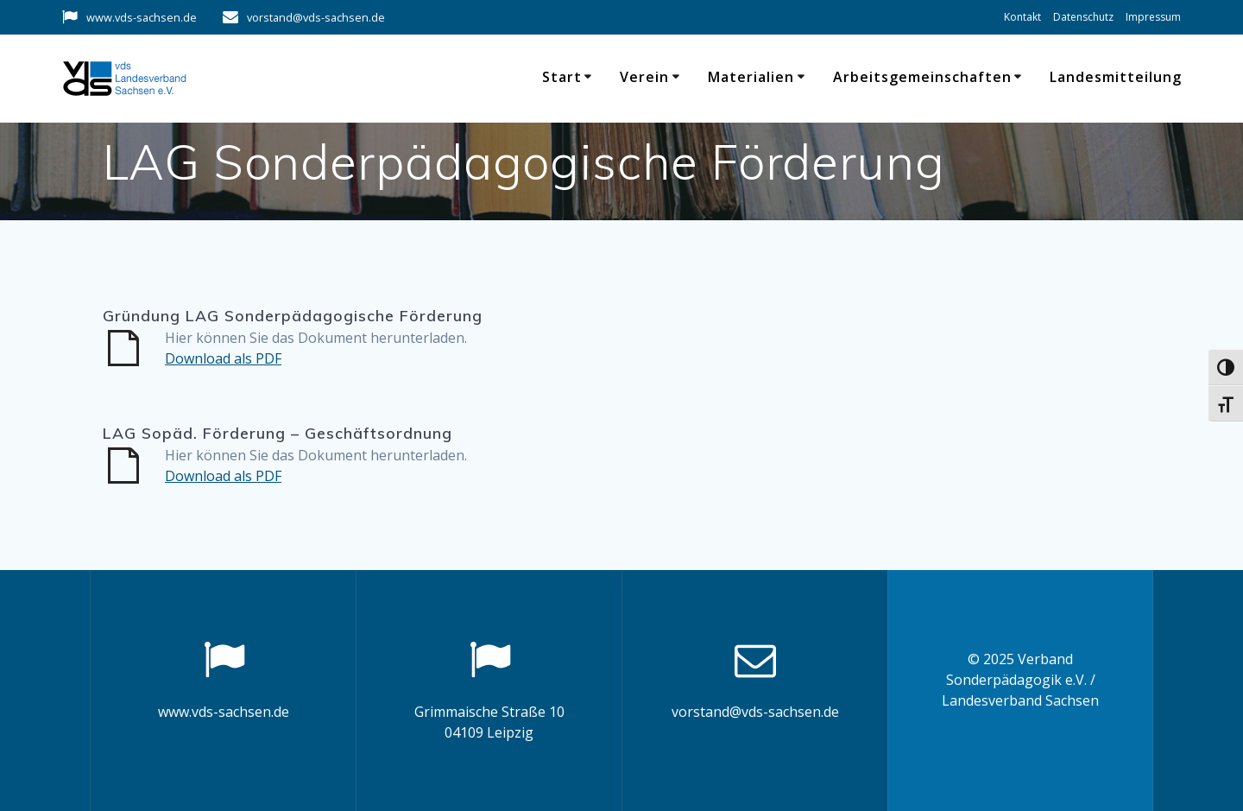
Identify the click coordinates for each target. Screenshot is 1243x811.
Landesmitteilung (1116, 76)
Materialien (751, 76)
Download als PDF (223, 358)
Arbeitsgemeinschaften (922, 76)
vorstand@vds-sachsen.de (316, 17)
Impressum (1153, 17)
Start (562, 76)
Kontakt (1022, 17)
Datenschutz (1083, 17)
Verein (644, 76)
